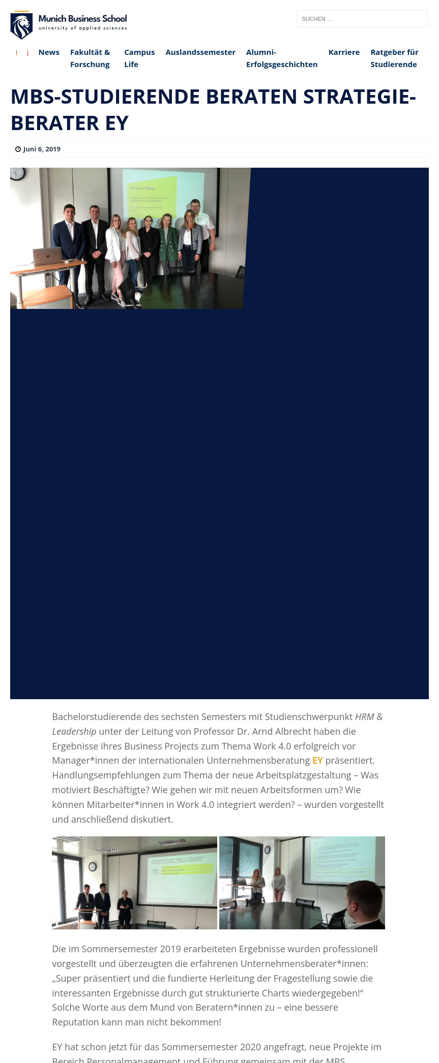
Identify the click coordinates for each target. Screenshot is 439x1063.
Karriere (344, 52)
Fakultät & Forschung (90, 58)
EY (317, 760)
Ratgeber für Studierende (394, 58)
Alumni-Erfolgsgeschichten (282, 58)
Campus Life (139, 58)
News (49, 52)
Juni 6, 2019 (42, 148)
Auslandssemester (200, 52)
